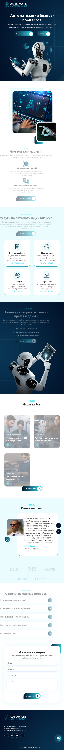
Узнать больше (24, 34)
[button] (58, 525)
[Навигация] (57, 5)
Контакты (43, 34)
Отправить (33, 696)
